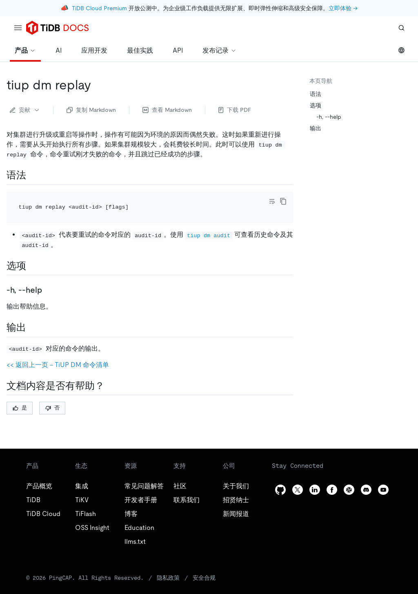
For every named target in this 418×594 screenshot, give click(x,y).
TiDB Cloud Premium (99, 8)
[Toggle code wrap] (272, 201)
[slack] (349, 478)
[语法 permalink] (33, 175)
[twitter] (297, 478)
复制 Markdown (91, 110)
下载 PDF (234, 110)
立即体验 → (343, 8)
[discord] (366, 478)
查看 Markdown (167, 110)
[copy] (283, 201)
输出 (315, 128)
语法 (315, 94)
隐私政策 (168, 566)
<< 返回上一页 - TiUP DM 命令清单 (58, 354)
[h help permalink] (48, 279)
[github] (280, 478)
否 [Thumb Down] (52, 397)
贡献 (25, 110)
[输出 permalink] (33, 316)
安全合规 (204, 566)
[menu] (18, 28)
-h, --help (328, 116)
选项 (315, 105)
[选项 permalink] (33, 255)
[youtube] (383, 478)
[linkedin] (314, 478)
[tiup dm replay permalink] (97, 84)
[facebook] (331, 478)
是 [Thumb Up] (20, 397)
